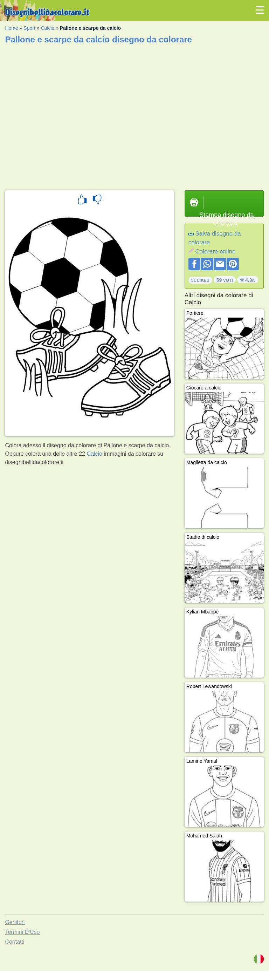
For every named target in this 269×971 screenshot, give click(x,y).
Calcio (47, 28)
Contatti (14, 942)
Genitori (15, 922)
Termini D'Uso (22, 932)
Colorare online (215, 251)
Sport (29, 28)
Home (11, 28)
